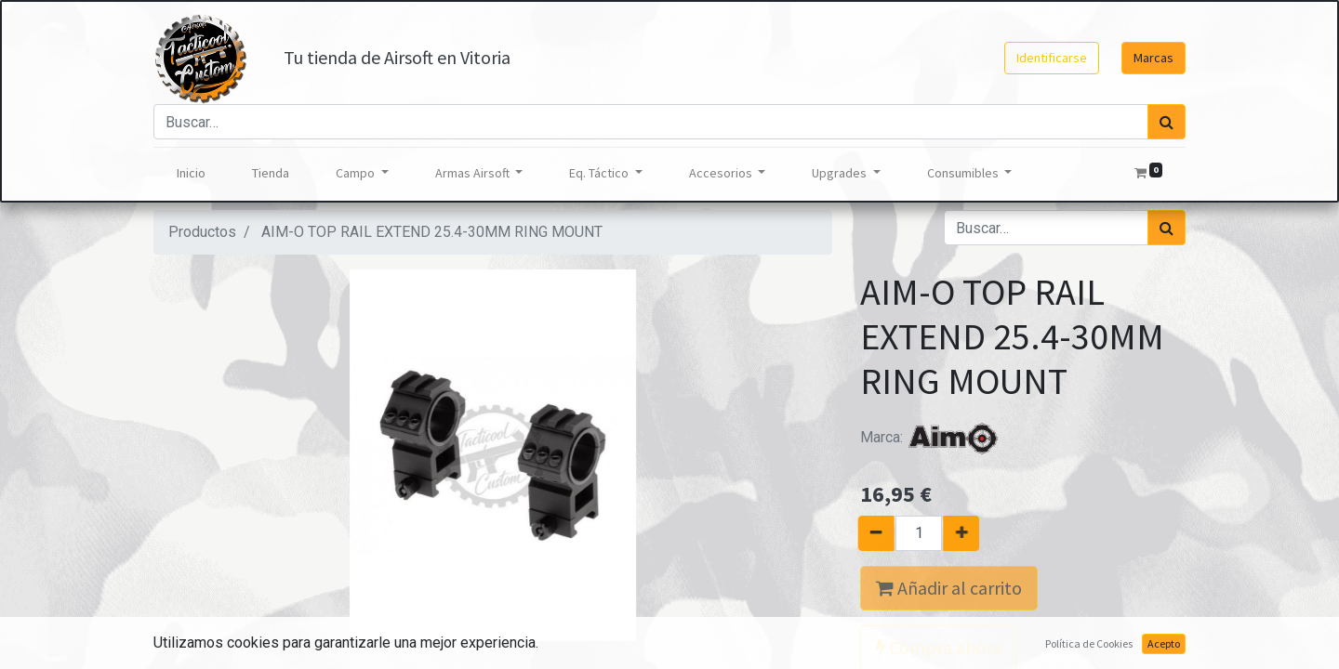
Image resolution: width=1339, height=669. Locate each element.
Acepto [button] (1163, 643)
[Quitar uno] (868, 533)
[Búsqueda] (1166, 121)
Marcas (1153, 57)
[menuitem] (191, 173)
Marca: (930, 437)
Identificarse (1051, 57)
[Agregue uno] (969, 533)
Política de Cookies (1089, 643)
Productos (202, 232)
